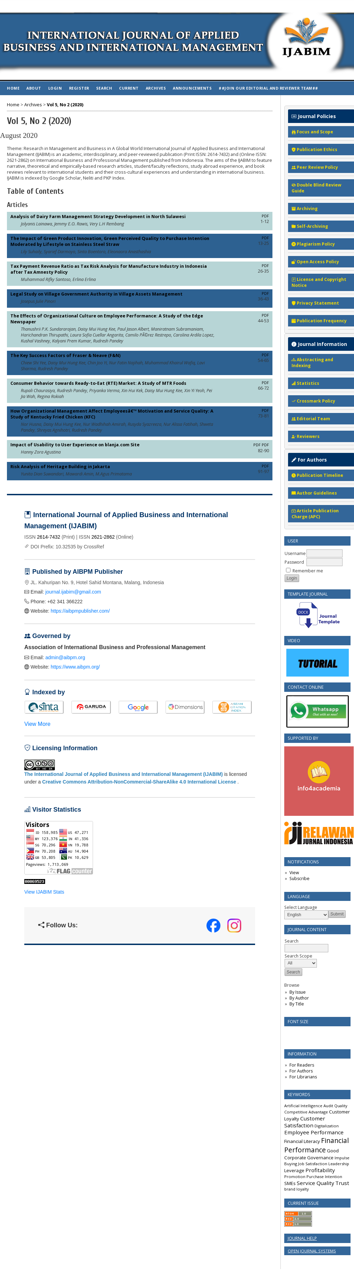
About (33, 88)
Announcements (192, 88)
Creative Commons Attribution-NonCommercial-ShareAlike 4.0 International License (139, 782)
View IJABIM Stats (44, 892)
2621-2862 (103, 537)
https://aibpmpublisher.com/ (80, 611)
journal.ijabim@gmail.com (73, 592)
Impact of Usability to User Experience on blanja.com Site (75, 445)
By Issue (297, 992)
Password (294, 562)
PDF (265, 216)
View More (37, 724)
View (294, 873)
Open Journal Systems (312, 1250)
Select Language (300, 907)
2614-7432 (48, 537)
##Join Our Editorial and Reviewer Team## (268, 88)
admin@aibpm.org (65, 657)
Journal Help (302, 1238)
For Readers (301, 1065)
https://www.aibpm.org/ (75, 667)
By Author (299, 998)
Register (79, 88)
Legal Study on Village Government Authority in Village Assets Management (96, 294)
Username (295, 553)
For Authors (301, 1071)
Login (55, 88)
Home (13, 88)
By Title (296, 1004)
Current (129, 88)
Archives (156, 88)
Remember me (308, 571)
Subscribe (299, 878)
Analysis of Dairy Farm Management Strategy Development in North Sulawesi (98, 216)
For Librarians (303, 1077)
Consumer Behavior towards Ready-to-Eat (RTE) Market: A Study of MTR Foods (98, 383)
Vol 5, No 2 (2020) (65, 105)
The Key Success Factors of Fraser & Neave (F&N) (65, 355)
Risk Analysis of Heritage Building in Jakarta (60, 467)
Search (104, 88)
